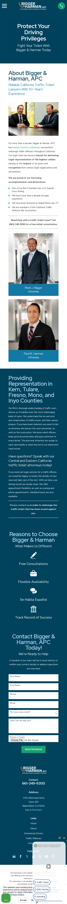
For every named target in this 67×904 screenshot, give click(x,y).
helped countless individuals (26, 147)
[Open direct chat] (60, 838)
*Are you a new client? (20, 712)
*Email (12, 703)
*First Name (15, 676)
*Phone (13, 694)
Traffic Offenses (33, 838)
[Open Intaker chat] (37, 902)
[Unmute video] (49, 866)
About (33, 828)
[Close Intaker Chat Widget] (64, 838)
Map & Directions (33, 809)
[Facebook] (20, 856)
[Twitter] (27, 856)
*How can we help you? (20, 720)
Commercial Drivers (33, 833)
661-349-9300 (33, 783)
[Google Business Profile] (14, 856)
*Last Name (15, 685)
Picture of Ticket (17, 737)
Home (33, 823)
